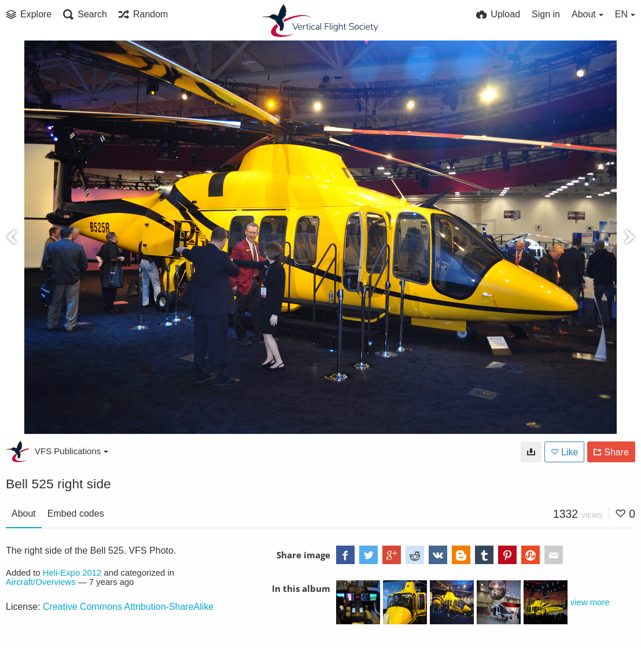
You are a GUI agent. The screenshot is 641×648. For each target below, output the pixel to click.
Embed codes (75, 513)
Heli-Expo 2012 (72, 572)
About (24, 513)
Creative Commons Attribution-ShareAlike (128, 607)
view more (590, 602)
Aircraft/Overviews (41, 582)
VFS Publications (71, 451)
